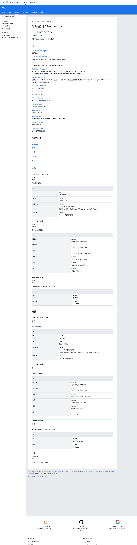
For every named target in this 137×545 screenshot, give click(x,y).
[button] (12, 26)
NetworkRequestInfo (39, 86)
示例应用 (26, 12)
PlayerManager (37, 104)
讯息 (33, 152)
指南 (9, 12)
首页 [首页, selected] (25, 2)
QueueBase (36, 110)
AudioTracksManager (39, 51)
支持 (42, 12)
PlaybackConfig (37, 98)
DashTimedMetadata (39, 69)
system (35, 156)
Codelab (34, 12)
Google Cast (34, 2)
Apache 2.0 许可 (86, 471)
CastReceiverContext (39, 57)
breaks (35, 144)
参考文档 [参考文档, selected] (17, 12)
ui (32, 161)
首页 (4, 8)
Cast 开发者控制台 (33, 542)
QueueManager (37, 116)
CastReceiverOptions (39, 63)
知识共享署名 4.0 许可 (57, 471)
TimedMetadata (37, 128)
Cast (12, 2)
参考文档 (49, 21)
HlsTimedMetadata (38, 77)
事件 (33, 148)
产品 (38, 21)
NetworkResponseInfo (39, 92)
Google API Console (88, 542)
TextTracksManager (38, 122)
